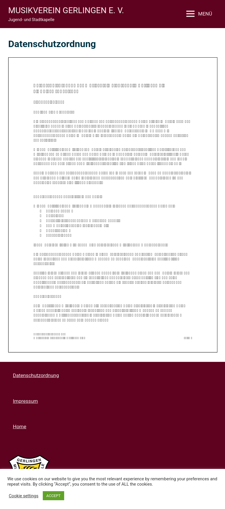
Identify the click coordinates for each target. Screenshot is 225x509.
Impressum (25, 401)
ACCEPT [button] (53, 495)
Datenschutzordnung (36, 375)
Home (19, 426)
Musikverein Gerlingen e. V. (66, 10)
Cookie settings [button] (23, 495)
